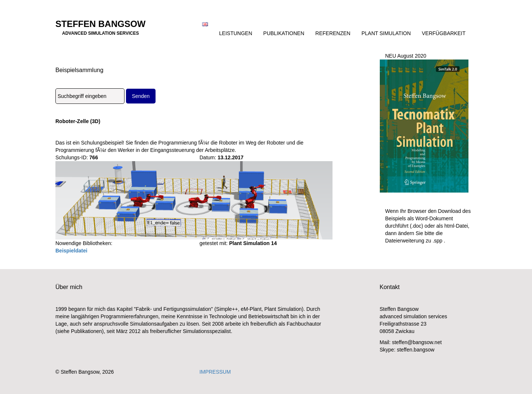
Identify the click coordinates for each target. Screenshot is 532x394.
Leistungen (235, 33)
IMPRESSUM (215, 372)
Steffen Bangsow (100, 26)
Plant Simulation (385, 33)
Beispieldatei (71, 251)
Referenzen (333, 33)
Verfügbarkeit (444, 33)
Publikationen (283, 33)
